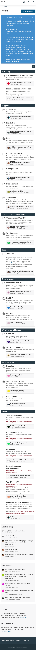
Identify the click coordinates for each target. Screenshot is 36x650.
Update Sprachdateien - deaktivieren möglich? (21, 206)
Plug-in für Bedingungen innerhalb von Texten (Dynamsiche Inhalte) (21, 443)
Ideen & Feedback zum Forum (18, 89)
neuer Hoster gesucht (17, 390)
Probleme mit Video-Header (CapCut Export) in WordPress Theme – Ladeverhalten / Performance (21, 147)
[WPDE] (4, 2)
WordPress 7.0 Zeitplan (12, 550)
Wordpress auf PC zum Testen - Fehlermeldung (21, 460)
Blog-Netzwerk (12, 184)
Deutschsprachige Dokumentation (13, 467)
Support (5, 106)
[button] (33, 66)
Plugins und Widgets (14, 153)
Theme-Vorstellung (14, 415)
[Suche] (24, 2)
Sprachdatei (11, 197)
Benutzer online (7, 623)
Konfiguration (12, 169)
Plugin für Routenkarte (22, 162)
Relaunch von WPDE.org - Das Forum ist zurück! (21, 82)
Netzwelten (10, 449)
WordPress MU (12, 482)
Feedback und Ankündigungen (18, 502)
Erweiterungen (8, 279)
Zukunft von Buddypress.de (19, 307)
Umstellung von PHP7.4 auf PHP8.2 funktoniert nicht (19, 591)
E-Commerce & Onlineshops (13, 214)
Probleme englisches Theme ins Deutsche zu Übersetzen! (21, 426)
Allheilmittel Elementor (17, 403)
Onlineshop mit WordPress (17, 218)
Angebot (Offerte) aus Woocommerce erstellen (24, 227)
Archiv (4, 412)
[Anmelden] (29, 2)
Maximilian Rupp (6, 631)
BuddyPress (11, 298)
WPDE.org (6, 72)
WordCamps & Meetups (11, 330)
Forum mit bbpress (16, 322)
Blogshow (10, 366)
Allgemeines (11, 109)
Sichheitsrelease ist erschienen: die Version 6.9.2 (21, 116)
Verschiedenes (8, 362)
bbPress (9, 313)
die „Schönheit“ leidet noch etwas (21, 98)
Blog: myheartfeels (16, 375)
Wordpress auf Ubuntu (26, 132)
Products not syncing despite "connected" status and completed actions (21, 242)
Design (9, 138)
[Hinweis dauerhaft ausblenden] (33, 17)
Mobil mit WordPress (15, 283)
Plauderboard (11, 396)
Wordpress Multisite (16, 191)
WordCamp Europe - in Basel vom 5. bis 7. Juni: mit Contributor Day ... (21, 341)
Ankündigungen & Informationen (19, 75)
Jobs (4, 250)
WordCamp (11, 334)
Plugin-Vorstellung (14, 432)
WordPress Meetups (14, 347)
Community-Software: (18, 647)
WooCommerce (12, 233)
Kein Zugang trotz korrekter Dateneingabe (17, 597)
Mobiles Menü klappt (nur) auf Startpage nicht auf (21, 291)
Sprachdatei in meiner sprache (20, 475)
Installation (10, 123)
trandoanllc (22, 617)
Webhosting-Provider (15, 381)
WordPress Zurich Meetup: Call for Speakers (21, 354)
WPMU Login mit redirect (18, 496)
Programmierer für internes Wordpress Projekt (21, 271)
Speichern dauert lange (22, 177)
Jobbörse (10, 254)
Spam (12, 516)
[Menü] (33, 2)
